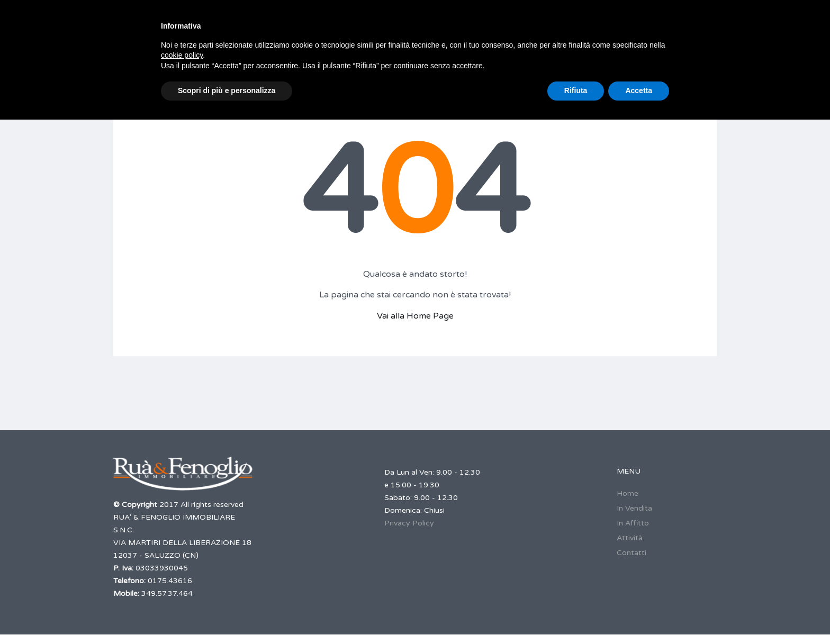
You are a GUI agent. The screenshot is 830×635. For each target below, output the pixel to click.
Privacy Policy (409, 523)
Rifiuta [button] (576, 90)
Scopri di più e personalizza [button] (226, 90)
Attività (630, 537)
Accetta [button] (638, 90)
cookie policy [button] (182, 55)
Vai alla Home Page (415, 316)
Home (627, 493)
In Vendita (634, 508)
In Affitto (633, 523)
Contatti (631, 552)
